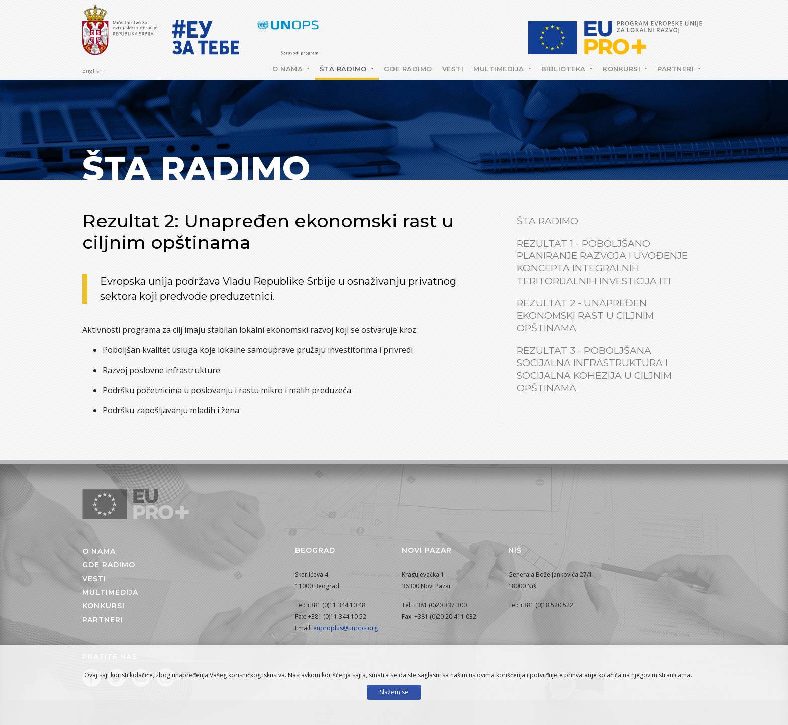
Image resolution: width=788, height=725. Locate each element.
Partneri (676, 69)
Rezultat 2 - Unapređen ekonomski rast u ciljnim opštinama (585, 315)
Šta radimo (344, 69)
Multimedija (499, 69)
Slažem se (394, 692)
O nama (288, 69)
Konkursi (623, 69)
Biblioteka (564, 69)
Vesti (453, 69)
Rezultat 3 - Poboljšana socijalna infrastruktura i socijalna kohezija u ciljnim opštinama (594, 369)
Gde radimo (408, 69)
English (92, 70)
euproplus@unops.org (345, 628)
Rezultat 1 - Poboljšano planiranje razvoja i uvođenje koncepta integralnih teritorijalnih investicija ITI (602, 262)
